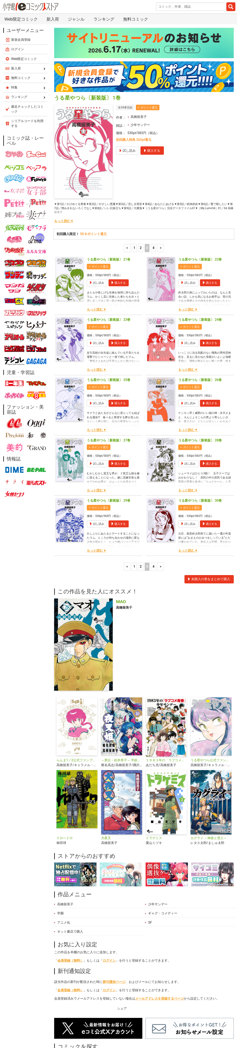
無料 (144, 1026)
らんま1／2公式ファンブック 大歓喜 (76, 716)
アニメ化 (63, 878)
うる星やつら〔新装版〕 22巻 (200, 215)
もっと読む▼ (64, 177)
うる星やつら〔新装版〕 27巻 (108, 396)
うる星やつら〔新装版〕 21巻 (108, 215)
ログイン (109, 916)
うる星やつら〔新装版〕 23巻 (108, 275)
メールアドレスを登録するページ (159, 954)
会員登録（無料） (70, 916)
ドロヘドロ (64, 794)
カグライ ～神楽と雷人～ (208, 794)
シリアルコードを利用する (27, 79)
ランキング (86, 1026)
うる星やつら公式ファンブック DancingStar (210, 716)
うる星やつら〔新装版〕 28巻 (200, 396)
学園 (60, 869)
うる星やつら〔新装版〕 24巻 (200, 275)
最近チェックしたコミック (176, 1026)
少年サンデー (140, 80)
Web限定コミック (24, 14)
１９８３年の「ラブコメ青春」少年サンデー (166, 716)
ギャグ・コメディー (162, 869)
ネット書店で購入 (70, 887)
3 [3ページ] (147, 203)
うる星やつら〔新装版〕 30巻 (200, 456)
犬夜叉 (106, 794)
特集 (107, 1026)
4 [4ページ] (153, 203)
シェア (122, 964)
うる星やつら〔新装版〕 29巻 (108, 456)
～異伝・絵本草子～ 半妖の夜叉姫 (121, 716)
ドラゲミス (154, 794)
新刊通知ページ (114, 937)
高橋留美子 (139, 72)
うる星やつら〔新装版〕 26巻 (200, 335)
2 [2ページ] (141, 203)
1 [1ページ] (134, 203)
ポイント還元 (149, 63)
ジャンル (125, 1026)
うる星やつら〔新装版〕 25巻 (108, 335)
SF (150, 878)
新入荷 (64, 1026)
